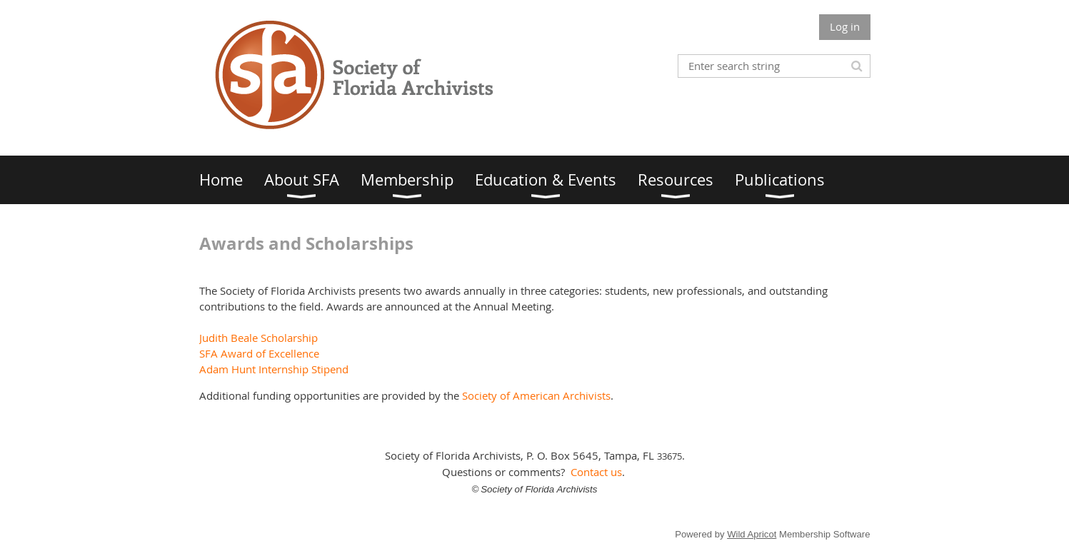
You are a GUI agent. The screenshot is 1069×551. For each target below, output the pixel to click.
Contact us (596, 472)
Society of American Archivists (536, 395)
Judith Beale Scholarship (258, 337)
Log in (845, 26)
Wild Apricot (751, 534)
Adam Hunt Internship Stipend (273, 369)
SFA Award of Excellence (259, 353)
